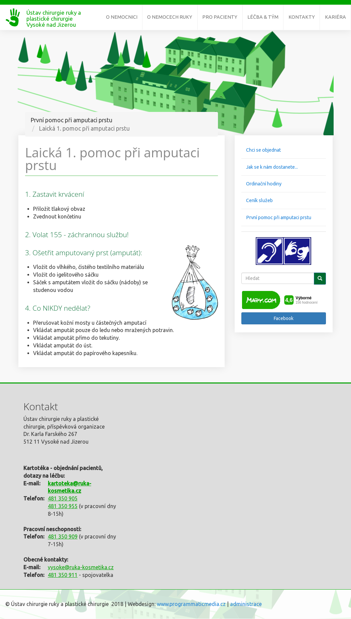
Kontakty (301, 17)
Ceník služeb (259, 200)
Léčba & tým (262, 17)
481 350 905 (63, 498)
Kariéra (335, 17)
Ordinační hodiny (263, 183)
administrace (246, 604)
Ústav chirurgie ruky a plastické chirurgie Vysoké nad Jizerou (53, 15)
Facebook (284, 318)
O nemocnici (121, 17)
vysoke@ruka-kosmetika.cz (81, 567)
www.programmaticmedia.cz (191, 604)
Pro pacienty (219, 17)
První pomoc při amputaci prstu (278, 217)
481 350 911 (63, 575)
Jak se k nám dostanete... (272, 167)
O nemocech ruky (169, 17)
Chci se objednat (263, 150)
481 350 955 (63, 506)
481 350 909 (63, 536)
